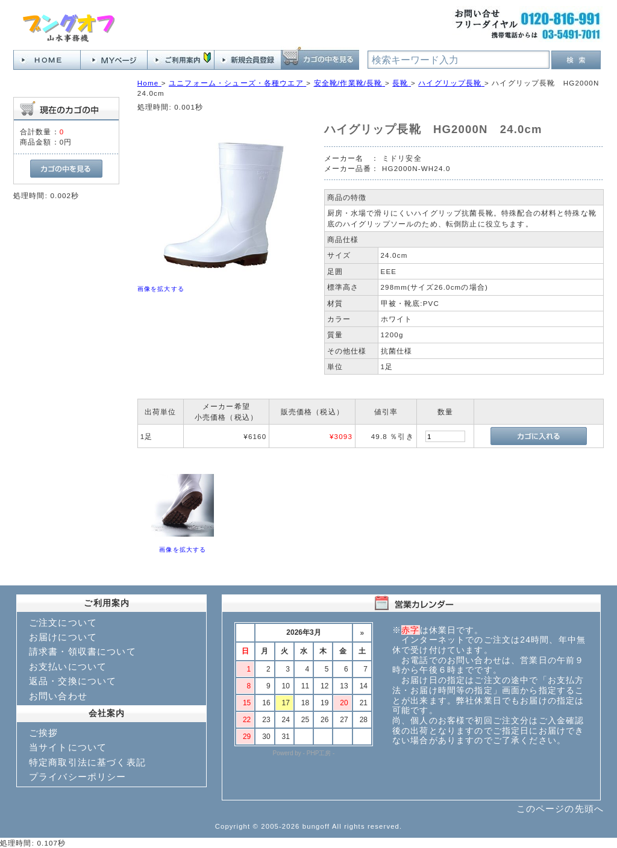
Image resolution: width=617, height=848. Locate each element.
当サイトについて (68, 747)
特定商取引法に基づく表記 (87, 762)
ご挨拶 (43, 733)
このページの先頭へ (560, 808)
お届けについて (63, 637)
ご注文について (63, 622)
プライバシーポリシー (78, 777)
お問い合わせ (58, 696)
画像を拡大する (160, 288)
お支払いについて (68, 666)
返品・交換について (72, 681)
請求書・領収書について (82, 651)
